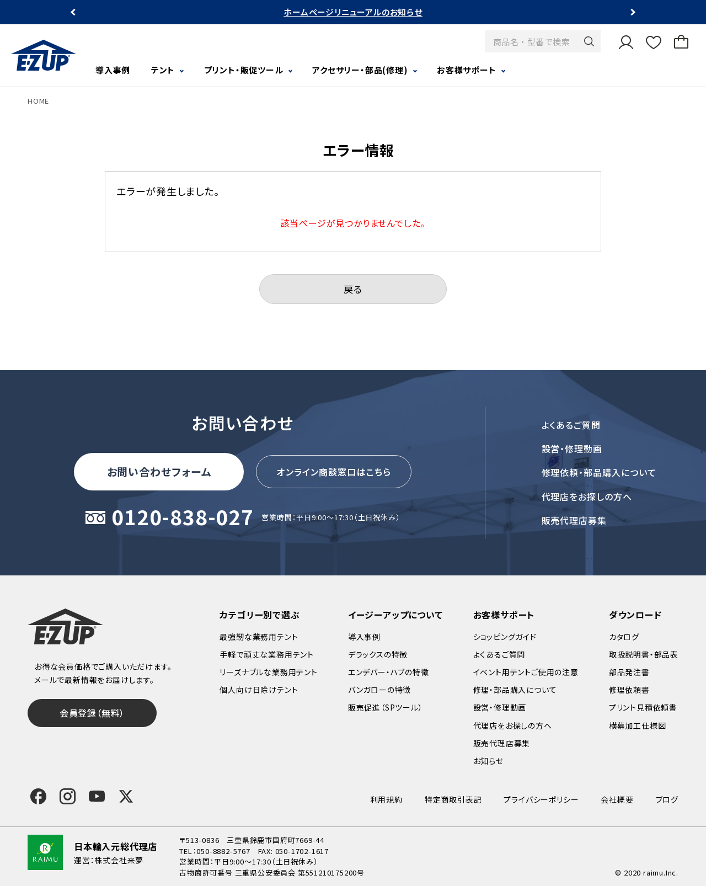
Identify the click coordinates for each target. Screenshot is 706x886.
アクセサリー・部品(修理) (360, 70)
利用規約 (386, 799)
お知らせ (488, 760)
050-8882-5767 (223, 851)
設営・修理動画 (572, 448)
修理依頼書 (629, 689)
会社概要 (617, 799)
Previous (74, 12)
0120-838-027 (182, 517)
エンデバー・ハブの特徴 (388, 671)
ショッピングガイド (505, 636)
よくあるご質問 (571, 424)
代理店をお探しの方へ (587, 496)
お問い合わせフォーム (159, 471)
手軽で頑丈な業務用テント (267, 654)
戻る (353, 289)
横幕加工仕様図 (637, 725)
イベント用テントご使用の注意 (526, 671)
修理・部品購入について (515, 689)
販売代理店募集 (574, 520)
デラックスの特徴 (378, 654)
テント (163, 70)
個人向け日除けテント (259, 689)
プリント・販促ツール (244, 70)
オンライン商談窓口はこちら (333, 471)
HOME (38, 100)
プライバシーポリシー (541, 799)
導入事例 (112, 70)
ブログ (667, 799)
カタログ (624, 636)
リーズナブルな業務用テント (268, 671)
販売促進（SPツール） (385, 707)
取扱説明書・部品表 (643, 654)
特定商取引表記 (453, 799)
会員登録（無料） (92, 712)
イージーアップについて (395, 614)
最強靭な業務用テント (259, 636)
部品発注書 (629, 671)
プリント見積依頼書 (643, 707)
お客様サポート (466, 70)
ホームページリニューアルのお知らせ (353, 12)
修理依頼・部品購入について (599, 472)
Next (631, 12)
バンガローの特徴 (379, 689)
